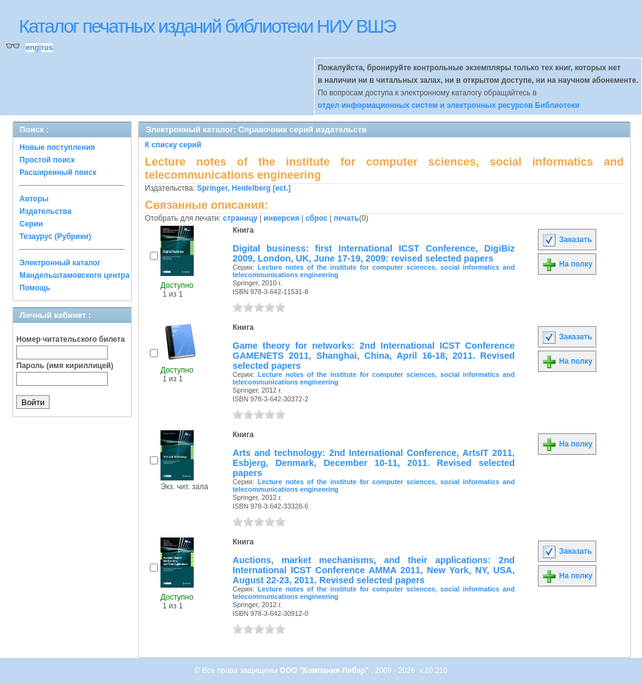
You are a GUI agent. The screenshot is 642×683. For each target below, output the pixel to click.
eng (32, 47)
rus (47, 47)
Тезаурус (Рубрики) (55, 236)
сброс (316, 218)
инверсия (282, 218)
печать (346, 218)
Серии (31, 224)
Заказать (567, 239)
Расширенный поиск (58, 172)
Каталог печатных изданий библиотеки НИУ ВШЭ (207, 26)
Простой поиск (47, 160)
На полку (567, 264)
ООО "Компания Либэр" (325, 670)
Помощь (34, 287)
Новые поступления (57, 147)
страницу (240, 218)
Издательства (45, 211)
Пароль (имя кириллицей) (64, 365)
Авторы (34, 198)
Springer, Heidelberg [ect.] (243, 188)
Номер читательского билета (70, 339)
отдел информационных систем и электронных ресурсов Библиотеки (449, 105)
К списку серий (173, 144)
